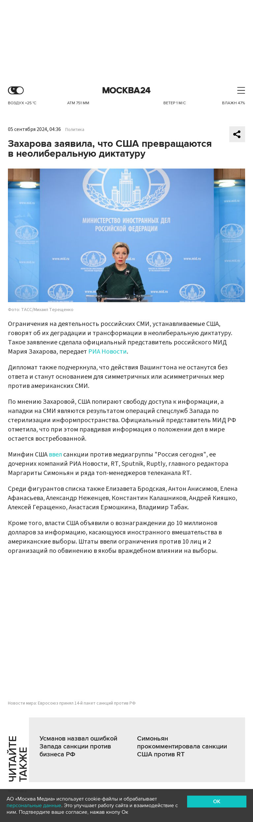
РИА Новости (107, 351)
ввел (55, 454)
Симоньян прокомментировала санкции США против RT (182, 746)
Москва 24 (126, 90)
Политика (74, 129)
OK (216, 801)
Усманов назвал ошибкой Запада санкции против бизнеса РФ (78, 746)
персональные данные (34, 805)
